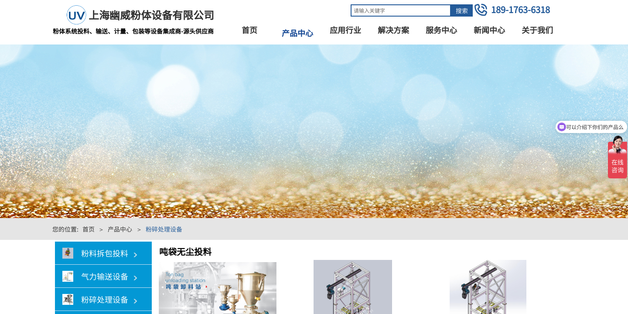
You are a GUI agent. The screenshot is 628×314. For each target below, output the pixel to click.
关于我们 (537, 29)
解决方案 (393, 29)
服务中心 (441, 29)
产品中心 (297, 32)
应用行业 (345, 29)
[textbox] (401, 10)
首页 (249, 29)
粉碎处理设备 (164, 229)
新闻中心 (489, 29)
